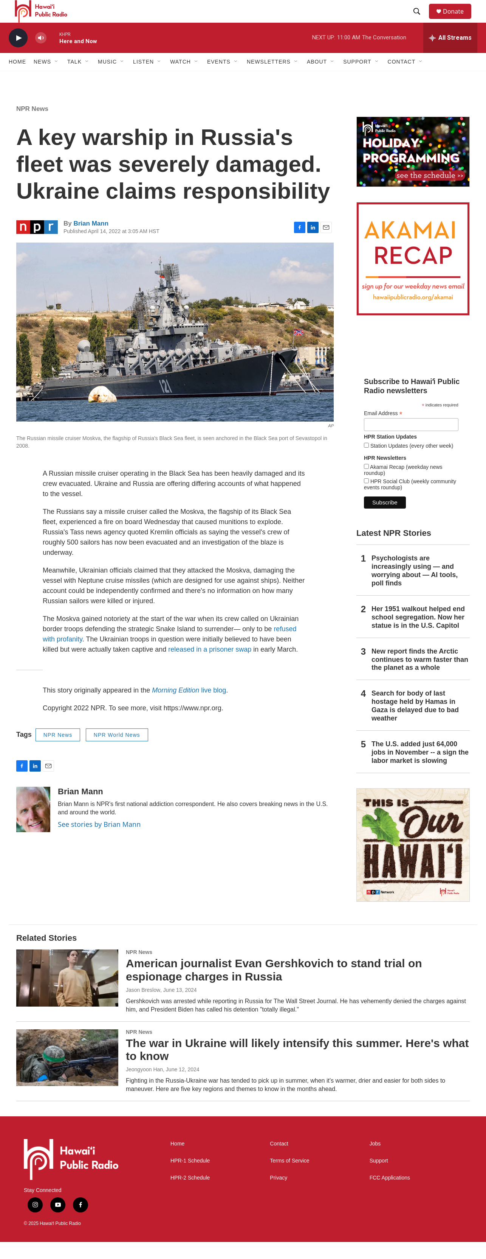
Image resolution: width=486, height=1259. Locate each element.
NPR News (32, 125)
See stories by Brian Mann (99, 841)
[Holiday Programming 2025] (413, 169)
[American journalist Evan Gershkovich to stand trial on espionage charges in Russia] (67, 994)
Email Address (383, 430)
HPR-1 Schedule (190, 1178)
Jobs (375, 1161)
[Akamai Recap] (413, 275)
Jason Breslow (143, 1007)
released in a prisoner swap (209, 666)
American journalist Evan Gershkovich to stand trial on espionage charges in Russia (274, 987)
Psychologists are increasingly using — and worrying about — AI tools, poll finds (414, 587)
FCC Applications (390, 1195)
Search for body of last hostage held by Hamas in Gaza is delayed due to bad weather (415, 723)
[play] (18, 55)
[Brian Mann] (33, 826)
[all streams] (450, 55)
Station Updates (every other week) (411, 463)
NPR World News (117, 752)
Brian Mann (90, 240)
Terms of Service (289, 1178)
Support (379, 1178)
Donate (458, 20)
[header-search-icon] (420, 20)
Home (17, 79)
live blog (189, 707)
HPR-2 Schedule (190, 1195)
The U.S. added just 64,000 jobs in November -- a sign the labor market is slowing (420, 769)
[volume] (40, 55)
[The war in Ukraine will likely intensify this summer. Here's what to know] (67, 1074)
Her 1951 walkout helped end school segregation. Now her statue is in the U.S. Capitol (418, 634)
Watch (180, 79)
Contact (279, 1161)
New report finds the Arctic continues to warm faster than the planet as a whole (419, 677)
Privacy (278, 1195)
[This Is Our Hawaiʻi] (413, 862)
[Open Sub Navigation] (57, 79)
